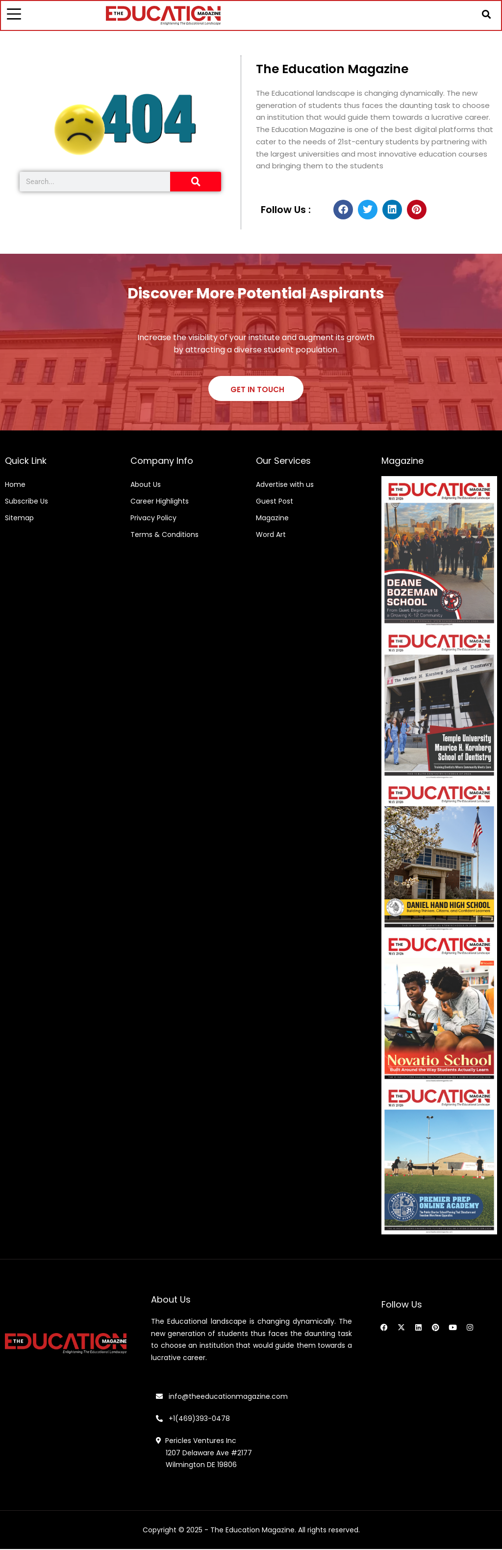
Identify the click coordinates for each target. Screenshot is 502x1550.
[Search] (195, 182)
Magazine (272, 519)
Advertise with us (285, 485)
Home (15, 485)
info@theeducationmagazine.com (222, 1397)
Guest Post (274, 502)
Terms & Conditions (164, 535)
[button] (486, 14)
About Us (145, 485)
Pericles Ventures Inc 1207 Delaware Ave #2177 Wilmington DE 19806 (204, 1454)
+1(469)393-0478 (198, 1419)
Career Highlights (159, 502)
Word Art (271, 535)
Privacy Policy (153, 519)
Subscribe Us (26, 502)
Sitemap (19, 519)
